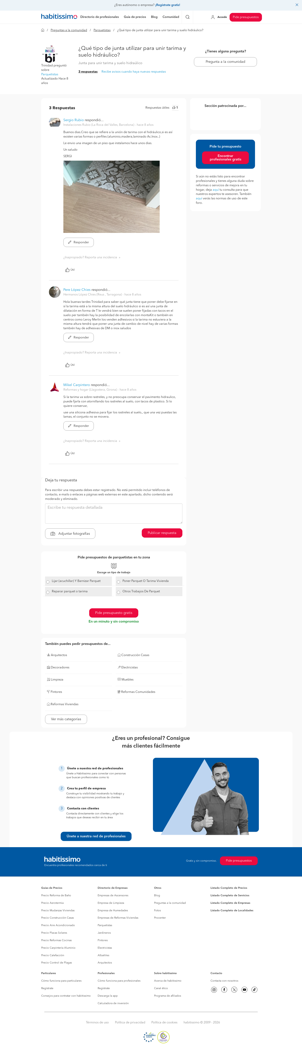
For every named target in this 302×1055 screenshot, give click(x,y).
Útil (70, 270)
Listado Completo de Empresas (230, 903)
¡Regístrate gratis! (167, 5)
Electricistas (105, 948)
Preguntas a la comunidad (69, 30)
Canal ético (161, 988)
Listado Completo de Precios (229, 888)
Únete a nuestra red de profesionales (96, 836)
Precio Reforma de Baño (56, 895)
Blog (157, 895)
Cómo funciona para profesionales (119, 980)
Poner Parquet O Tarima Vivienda (145, 581)
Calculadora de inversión (113, 1003)
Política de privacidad (130, 1022)
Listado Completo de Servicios (230, 895)
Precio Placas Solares (54, 933)
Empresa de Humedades (113, 910)
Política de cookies (164, 1022)
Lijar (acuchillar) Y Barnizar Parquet (76, 581)
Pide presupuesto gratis (113, 613)
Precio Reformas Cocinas (56, 940)
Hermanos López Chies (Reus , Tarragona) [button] (93, 294)
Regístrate (47, 988)
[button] (50, 53)
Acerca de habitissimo (167, 980)
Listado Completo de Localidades (232, 910)
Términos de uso (97, 1022)
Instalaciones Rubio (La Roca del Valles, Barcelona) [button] (99, 125)
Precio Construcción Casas (57, 918)
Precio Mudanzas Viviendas (58, 910)
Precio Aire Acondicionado (58, 925)
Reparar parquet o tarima (70, 591)
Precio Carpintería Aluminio (58, 948)
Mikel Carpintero (76, 385)
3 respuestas (88, 71)
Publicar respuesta (162, 533)
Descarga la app (108, 996)
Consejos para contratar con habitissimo (66, 996)
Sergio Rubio (73, 120)
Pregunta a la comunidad (225, 62)
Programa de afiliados (167, 996)
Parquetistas (102, 30)
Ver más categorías (66, 719)
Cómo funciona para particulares (61, 980)
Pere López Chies (77, 290)
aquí (216, 189)
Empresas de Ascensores (113, 895)
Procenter (160, 918)
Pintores (103, 940)
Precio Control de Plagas (56, 962)
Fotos (157, 910)
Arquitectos (105, 962)
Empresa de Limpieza (111, 903)
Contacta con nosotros (224, 980)
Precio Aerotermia (52, 903)
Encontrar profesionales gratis (225, 157)
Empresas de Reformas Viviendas (118, 918)
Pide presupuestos (246, 17)
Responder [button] (78, 242)
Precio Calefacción (52, 955)
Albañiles (103, 955)
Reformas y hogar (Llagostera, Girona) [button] (90, 389)
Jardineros (104, 933)
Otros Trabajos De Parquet (141, 591)
